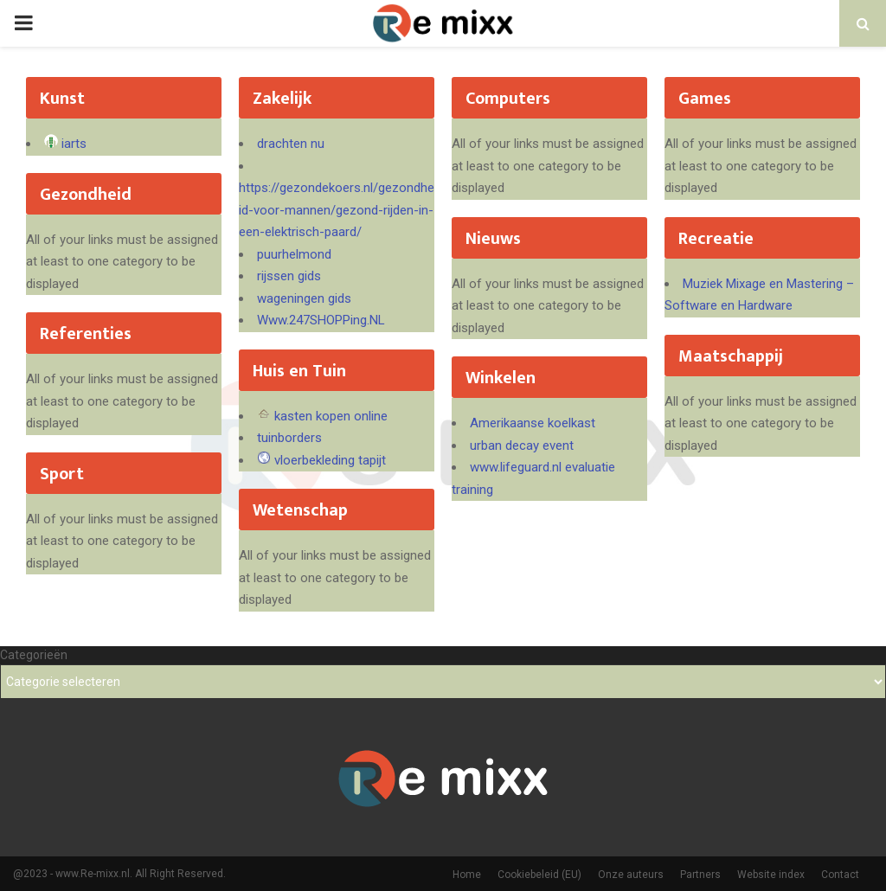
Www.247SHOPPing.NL (321, 320)
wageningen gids (304, 298)
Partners (700, 875)
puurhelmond (294, 254)
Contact (840, 875)
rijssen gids (289, 276)
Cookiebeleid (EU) (539, 875)
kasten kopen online (331, 416)
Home (467, 875)
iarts (74, 143)
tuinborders (289, 438)
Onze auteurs (631, 875)
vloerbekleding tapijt (330, 460)
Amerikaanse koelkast (532, 423)
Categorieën (33, 655)
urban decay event (522, 445)
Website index (771, 875)
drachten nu (290, 143)
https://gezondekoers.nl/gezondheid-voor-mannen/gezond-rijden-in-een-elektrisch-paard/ (336, 210)
